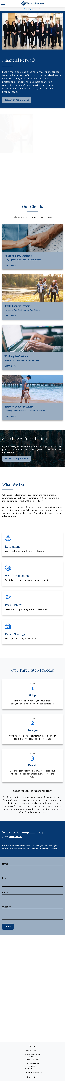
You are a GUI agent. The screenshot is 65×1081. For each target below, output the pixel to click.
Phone (5, 892)
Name (5, 863)
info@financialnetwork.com (32, 1072)
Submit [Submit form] (7, 926)
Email (4, 878)
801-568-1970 (35, 1050)
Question (6, 906)
